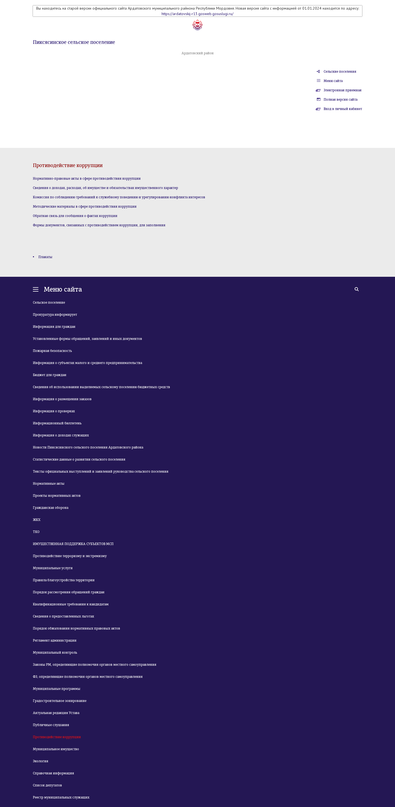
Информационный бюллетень (57, 423)
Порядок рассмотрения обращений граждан (69, 592)
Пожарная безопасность (52, 351)
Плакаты (45, 257)
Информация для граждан (54, 327)
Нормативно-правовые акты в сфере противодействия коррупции (87, 178)
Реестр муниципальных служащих (61, 797)
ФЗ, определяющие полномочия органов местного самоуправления (88, 677)
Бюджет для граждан (49, 375)
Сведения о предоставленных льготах (63, 616)
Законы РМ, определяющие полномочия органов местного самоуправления (94, 665)
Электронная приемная (343, 90)
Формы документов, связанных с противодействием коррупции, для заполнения (99, 225)
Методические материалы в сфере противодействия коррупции (85, 206)
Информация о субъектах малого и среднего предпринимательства (87, 363)
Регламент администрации (55, 640)
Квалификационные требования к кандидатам (71, 604)
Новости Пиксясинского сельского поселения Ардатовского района (88, 447)
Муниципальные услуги (53, 568)
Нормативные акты (48, 484)
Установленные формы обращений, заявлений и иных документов (87, 339)
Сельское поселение (49, 302)
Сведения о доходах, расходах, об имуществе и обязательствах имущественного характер (105, 188)
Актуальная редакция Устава (56, 713)
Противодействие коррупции (57, 737)
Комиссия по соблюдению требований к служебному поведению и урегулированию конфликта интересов (119, 197)
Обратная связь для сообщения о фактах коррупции (75, 216)
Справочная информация (53, 773)
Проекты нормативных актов (57, 496)
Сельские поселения (340, 72)
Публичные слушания (51, 725)
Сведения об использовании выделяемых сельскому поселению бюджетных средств (101, 387)
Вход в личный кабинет (343, 109)
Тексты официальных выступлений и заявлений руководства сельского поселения (100, 471)
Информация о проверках (54, 411)
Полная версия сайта (340, 99)
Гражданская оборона (50, 508)
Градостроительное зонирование (59, 701)
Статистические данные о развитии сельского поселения (79, 459)
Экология (40, 761)
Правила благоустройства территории (64, 580)
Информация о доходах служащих (61, 435)
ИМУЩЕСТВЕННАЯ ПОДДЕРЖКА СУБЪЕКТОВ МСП (73, 544)
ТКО (36, 532)
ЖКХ (36, 520)
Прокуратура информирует (55, 315)
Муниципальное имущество (56, 749)
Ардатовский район (198, 53)
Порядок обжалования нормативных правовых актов (76, 628)
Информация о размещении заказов (62, 399)
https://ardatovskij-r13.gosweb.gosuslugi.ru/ (197, 13)
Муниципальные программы (56, 689)
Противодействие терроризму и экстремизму (70, 556)
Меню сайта (333, 81)
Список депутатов (47, 785)
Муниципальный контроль (55, 652)
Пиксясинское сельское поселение (74, 42)
